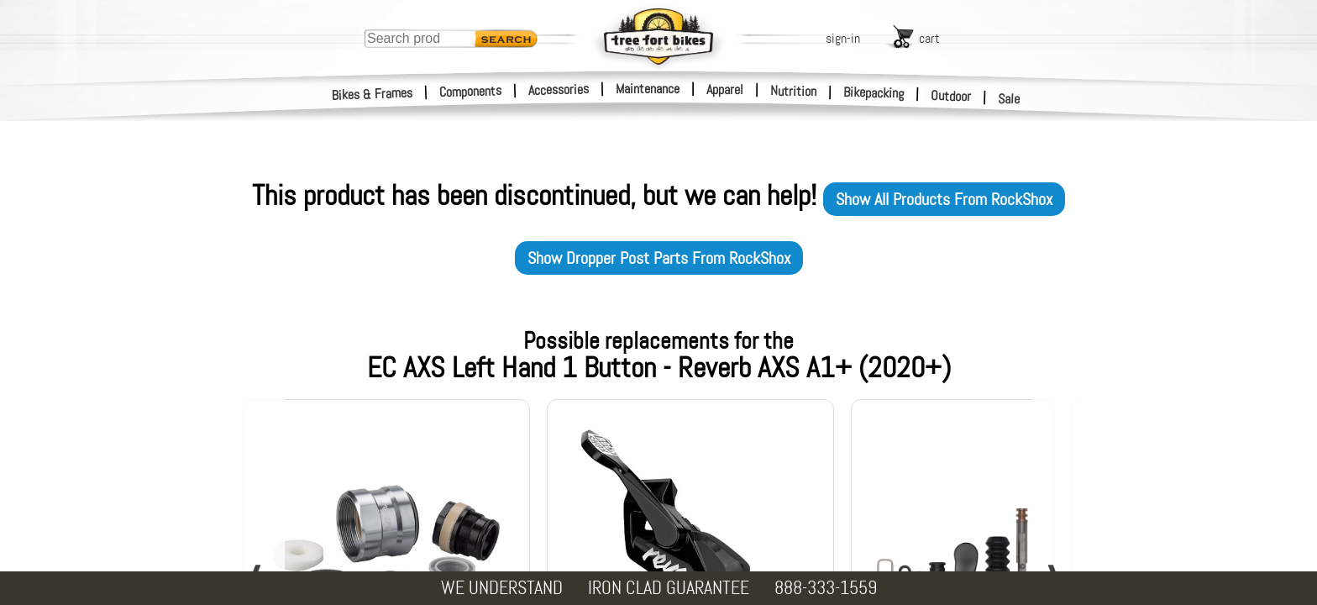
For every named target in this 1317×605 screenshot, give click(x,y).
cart (929, 38)
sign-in (843, 38)
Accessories (558, 89)
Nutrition (793, 91)
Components (470, 91)
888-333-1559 (825, 588)
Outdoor (951, 96)
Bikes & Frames (372, 94)
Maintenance (647, 88)
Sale (1009, 99)
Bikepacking (874, 93)
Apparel (724, 89)
